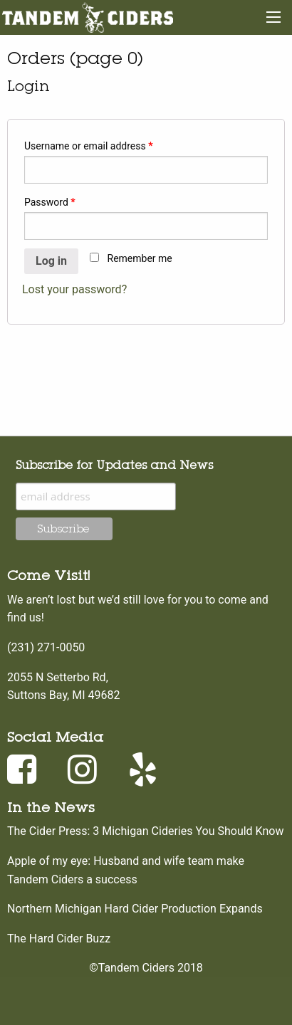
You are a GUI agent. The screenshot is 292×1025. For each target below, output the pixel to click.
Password (49, 202)
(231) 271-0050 (46, 647)
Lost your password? (74, 289)
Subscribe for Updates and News (114, 465)
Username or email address (88, 146)
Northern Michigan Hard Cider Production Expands (135, 908)
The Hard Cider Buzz (58, 938)
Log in (51, 261)
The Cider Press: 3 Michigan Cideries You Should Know (145, 831)
